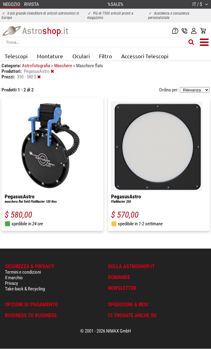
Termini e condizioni (23, 272)
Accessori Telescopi (144, 56)
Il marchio (14, 278)
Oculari (81, 56)
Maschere (63, 65)
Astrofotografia (36, 65)
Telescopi (16, 56)
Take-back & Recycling (25, 289)
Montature (50, 56)
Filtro (105, 56)
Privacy (11, 283)
